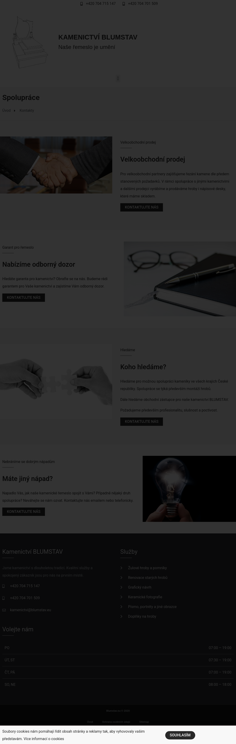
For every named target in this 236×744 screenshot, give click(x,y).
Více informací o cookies (44, 741)
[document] (118, 372)
